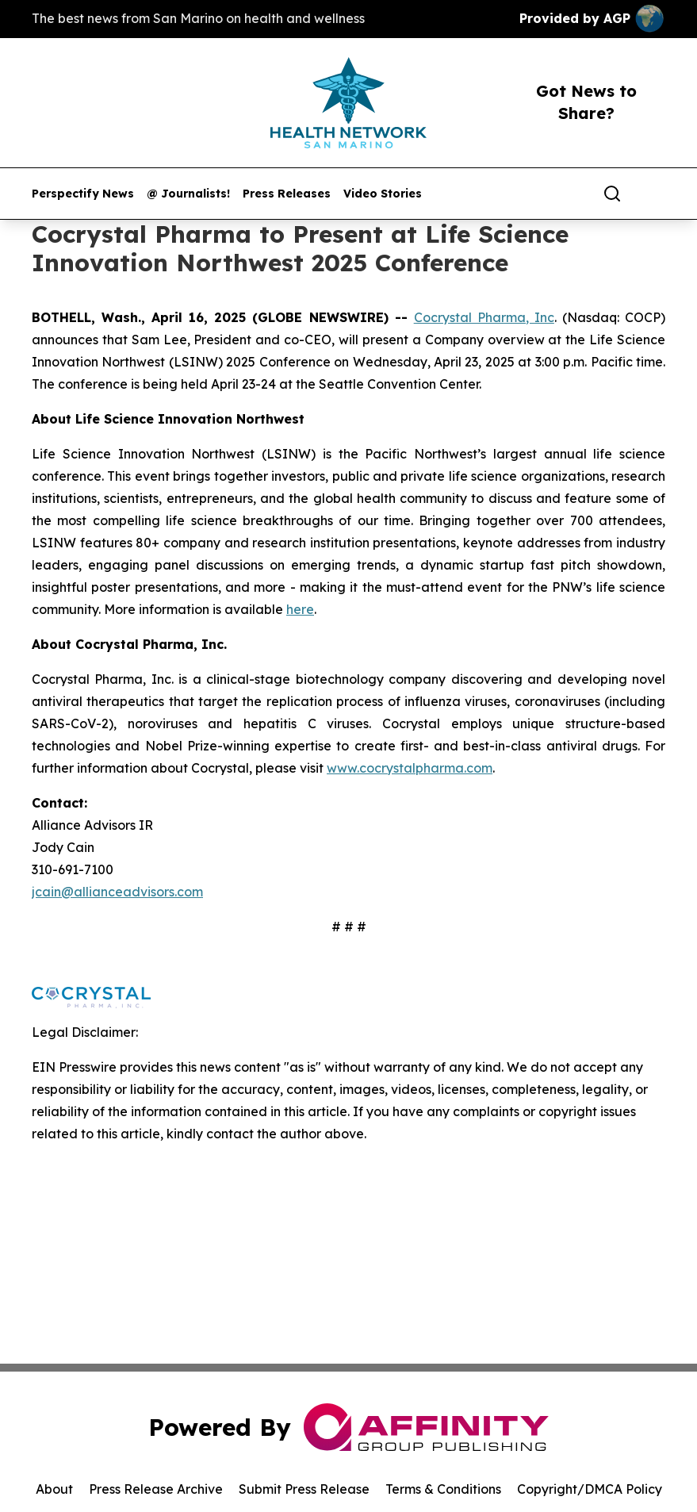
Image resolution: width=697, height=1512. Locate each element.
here (300, 609)
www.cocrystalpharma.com (409, 768)
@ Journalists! (188, 194)
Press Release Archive (156, 1489)
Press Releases (287, 194)
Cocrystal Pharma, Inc (484, 317)
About (54, 1489)
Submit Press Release (304, 1489)
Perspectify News (83, 194)
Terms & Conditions (443, 1489)
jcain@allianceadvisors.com (117, 892)
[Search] (612, 193)
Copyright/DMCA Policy (589, 1489)
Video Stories (382, 194)
